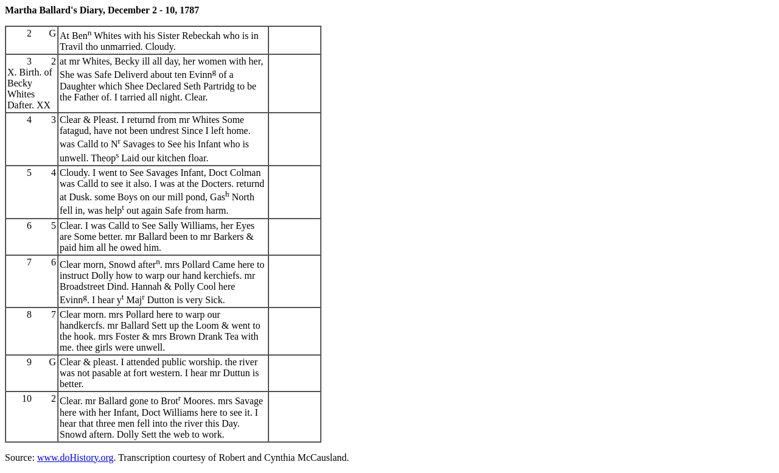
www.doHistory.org (75, 457)
